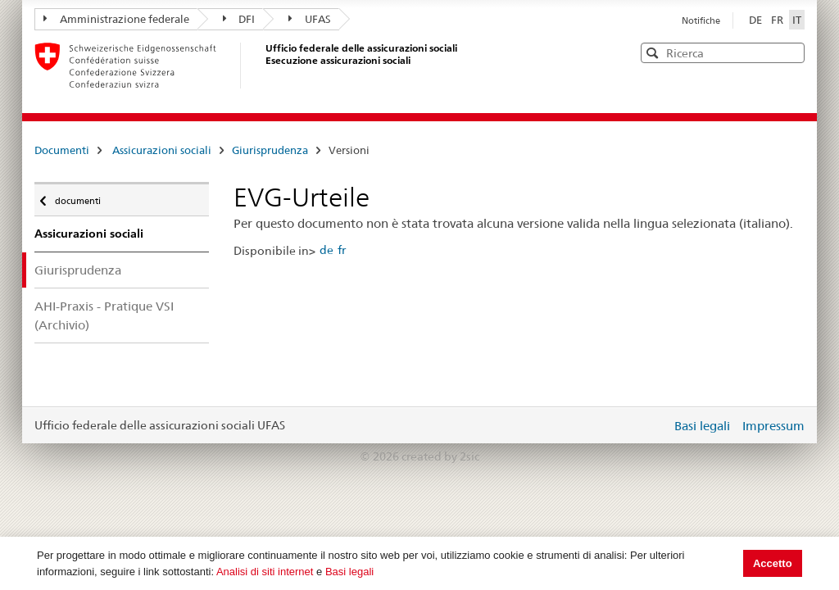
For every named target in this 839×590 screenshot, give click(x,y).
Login (655, 425)
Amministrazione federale (116, 19)
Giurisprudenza (270, 150)
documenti (76, 197)
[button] (791, 52)
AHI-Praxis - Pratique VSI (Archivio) (104, 315)
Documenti (61, 150)
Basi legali (349, 571)
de (326, 249)
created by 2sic (440, 456)
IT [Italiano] (796, 19)
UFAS (309, 19)
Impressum (773, 425)
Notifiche (701, 20)
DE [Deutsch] (756, 19)
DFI (239, 19)
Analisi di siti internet (265, 571)
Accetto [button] (772, 563)
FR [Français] (778, 19)
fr (342, 249)
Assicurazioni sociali (161, 150)
